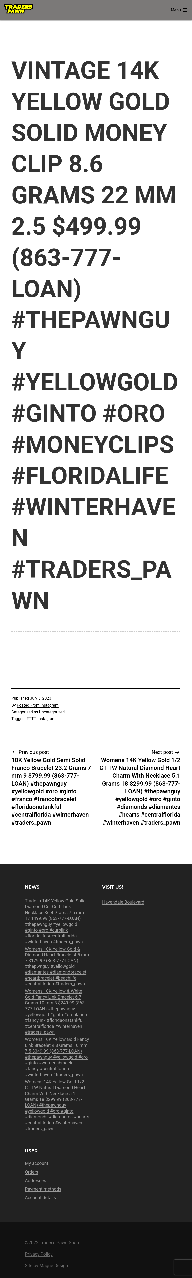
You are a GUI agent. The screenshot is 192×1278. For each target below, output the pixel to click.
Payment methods (43, 1189)
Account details (40, 1197)
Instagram (47, 718)
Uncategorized (52, 712)
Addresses (35, 1180)
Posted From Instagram (38, 705)
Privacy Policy (39, 1254)
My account (36, 1163)
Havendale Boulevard (123, 902)
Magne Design (54, 1265)
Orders (31, 1172)
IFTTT (31, 718)
